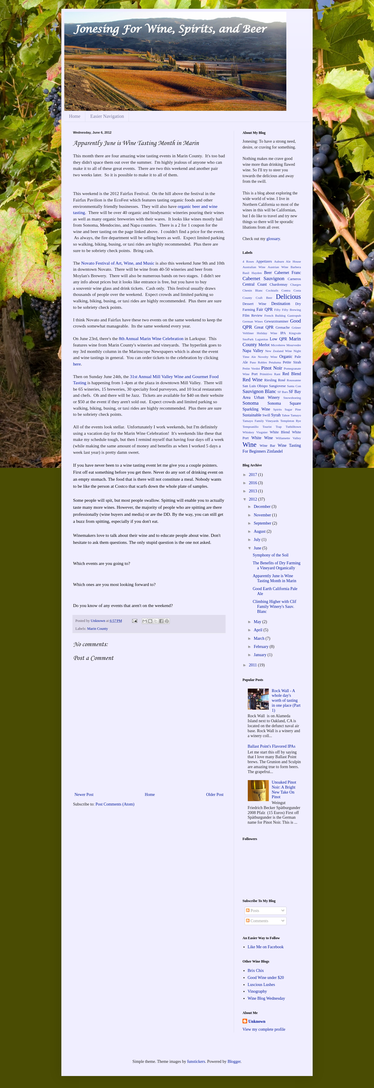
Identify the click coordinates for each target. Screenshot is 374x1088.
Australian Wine (254, 267)
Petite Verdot (251, 368)
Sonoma (251, 403)
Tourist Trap (272, 426)
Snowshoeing (292, 397)
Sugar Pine (293, 409)
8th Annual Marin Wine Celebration (151, 338)
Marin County (97, 629)
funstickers (196, 1061)
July (258, 539)
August (260, 531)
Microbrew (278, 345)
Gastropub (294, 315)
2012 (253, 499)
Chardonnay (279, 284)
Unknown (98, 621)
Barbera (296, 267)
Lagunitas (261, 339)
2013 (253, 491)
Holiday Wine (267, 333)
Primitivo (266, 374)
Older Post (215, 794)
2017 (253, 475)
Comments (257, 921)
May (258, 622)
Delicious (288, 296)
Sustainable (252, 415)
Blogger (234, 1061)
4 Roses (248, 261)
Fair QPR (265, 309)
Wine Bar (267, 446)
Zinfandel (275, 451)
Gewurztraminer (276, 321)
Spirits (277, 409)
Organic (285, 356)
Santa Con (294, 386)
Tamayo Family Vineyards (261, 421)
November (263, 515)
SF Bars (283, 392)
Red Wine (252, 379)
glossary (273, 239)
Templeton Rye (290, 421)
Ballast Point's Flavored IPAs (271, 746)
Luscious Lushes (261, 984)
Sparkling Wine (256, 409)
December (262, 506)
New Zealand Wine (278, 351)
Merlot (263, 345)
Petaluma (275, 362)
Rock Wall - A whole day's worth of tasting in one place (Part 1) (286, 701)
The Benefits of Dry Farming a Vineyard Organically (276, 565)
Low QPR (278, 339)
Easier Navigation (107, 116)
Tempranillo (251, 426)
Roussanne (294, 380)
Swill (266, 415)
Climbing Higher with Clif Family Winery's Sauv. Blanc (274, 606)
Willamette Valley (288, 438)
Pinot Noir (271, 368)
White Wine (262, 438)
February (261, 646)
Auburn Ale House (287, 261)
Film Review (252, 315)
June (258, 548)
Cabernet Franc (287, 272)
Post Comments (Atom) (115, 804)
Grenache (283, 327)
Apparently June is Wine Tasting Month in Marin (274, 578)
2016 (253, 483)
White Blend (280, 432)
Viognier (262, 432)
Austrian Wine (278, 267)
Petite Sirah (292, 362)
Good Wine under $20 (266, 977)
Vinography (257, 991)
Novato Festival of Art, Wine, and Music (117, 263)
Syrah (276, 415)
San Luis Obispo (255, 386)
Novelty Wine (268, 356)
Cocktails (272, 290)
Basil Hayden (252, 273)
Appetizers (264, 261)
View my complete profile (264, 1029)
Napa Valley (253, 351)
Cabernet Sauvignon (263, 278)
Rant (277, 374)
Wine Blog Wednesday (266, 998)
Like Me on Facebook (266, 947)
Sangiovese (277, 386)
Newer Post (84, 794)
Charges (295, 284)
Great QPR (264, 327)
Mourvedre (293, 345)
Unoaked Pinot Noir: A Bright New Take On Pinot (284, 789)
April (258, 630)
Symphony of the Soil (271, 555)
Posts (252, 910)
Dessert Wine (254, 304)
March (259, 638)
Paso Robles (258, 362)
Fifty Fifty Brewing (287, 309)
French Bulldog (275, 315)
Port (255, 374)
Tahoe (286, 415)
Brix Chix (256, 970)
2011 (253, 665)
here (77, 363)
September (263, 523)
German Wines (253, 321)
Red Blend (291, 374)
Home (74, 116)
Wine (250, 444)
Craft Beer (264, 297)
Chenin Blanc (253, 290)
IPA (283, 333)
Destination (280, 303)
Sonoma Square (284, 403)
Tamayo (295, 415)
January (260, 655)
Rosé (281, 380)
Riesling (270, 380)
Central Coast (255, 284)
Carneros (294, 279)
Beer (268, 272)
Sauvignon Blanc (259, 391)
